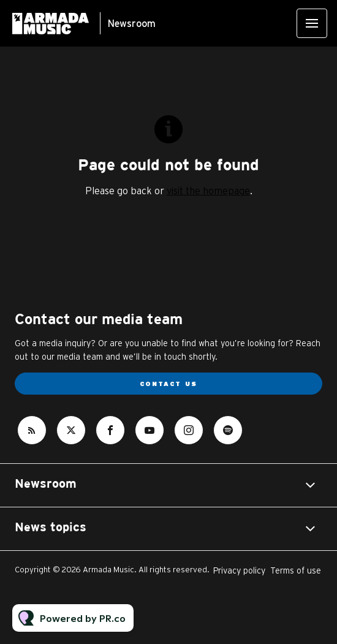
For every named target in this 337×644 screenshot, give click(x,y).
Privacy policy (239, 570)
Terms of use (295, 570)
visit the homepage (208, 190)
